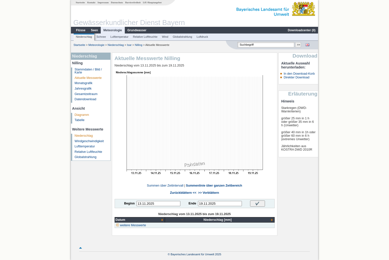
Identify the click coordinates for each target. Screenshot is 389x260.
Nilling (138, 44)
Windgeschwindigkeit (89, 141)
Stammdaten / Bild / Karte (88, 71)
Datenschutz (117, 2)
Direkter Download (296, 77)
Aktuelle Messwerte (88, 78)
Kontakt (91, 2)
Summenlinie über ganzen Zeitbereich (214, 185)
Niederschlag (84, 36)
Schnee (101, 36)
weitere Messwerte (133, 225)
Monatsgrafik (84, 83)
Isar (129, 44)
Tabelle (80, 120)
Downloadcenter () (301, 30)
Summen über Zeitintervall (165, 185)
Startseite (80, 2)
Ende (192, 203)
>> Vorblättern (208, 193)
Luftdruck (202, 36)
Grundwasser (137, 30)
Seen (94, 30)
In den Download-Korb (299, 73)
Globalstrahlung (182, 36)
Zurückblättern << (183, 193)
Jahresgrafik (83, 88)
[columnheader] (140, 220)
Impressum (103, 2)
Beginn (129, 203)
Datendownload (86, 99)
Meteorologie (112, 30)
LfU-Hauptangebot (152, 2)
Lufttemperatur (119, 36)
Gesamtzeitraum (86, 94)
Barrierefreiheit (133, 2)
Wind (165, 36)
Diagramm (82, 115)
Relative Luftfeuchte (145, 36)
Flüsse (80, 30)
